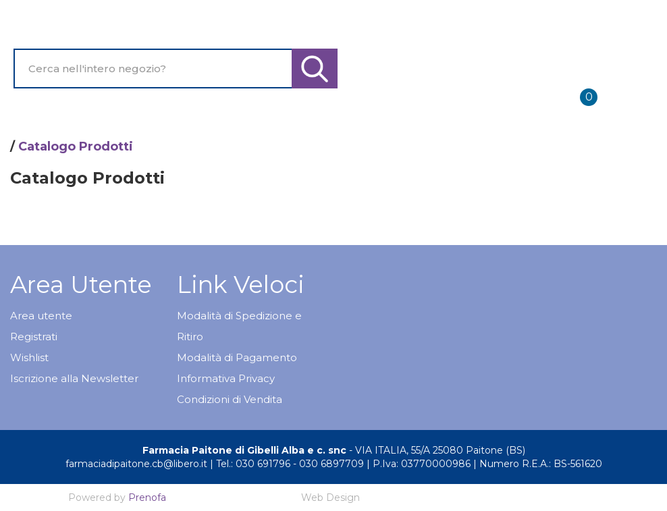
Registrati (33, 336)
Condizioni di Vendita (229, 399)
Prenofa (147, 497)
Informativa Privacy (226, 378)
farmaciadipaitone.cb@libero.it (136, 464)
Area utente (41, 315)
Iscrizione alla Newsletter (74, 378)
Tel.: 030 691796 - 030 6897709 (290, 464)
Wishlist (29, 357)
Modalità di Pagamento (237, 357)
